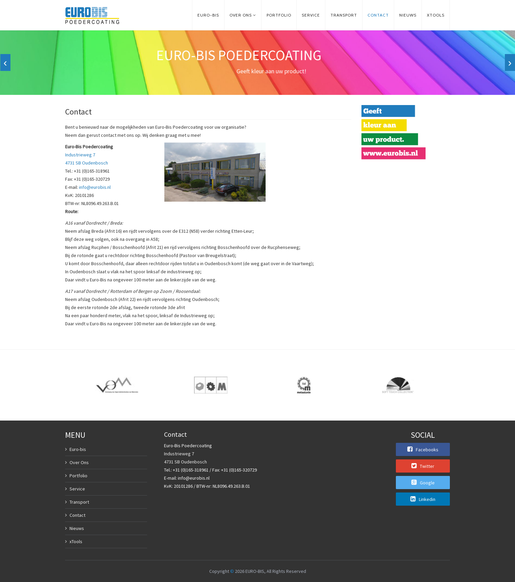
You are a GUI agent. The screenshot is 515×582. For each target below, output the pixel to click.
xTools (435, 15)
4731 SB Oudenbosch (86, 163)
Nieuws (407, 15)
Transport (343, 15)
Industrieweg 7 (80, 155)
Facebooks (422, 449)
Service (311, 15)
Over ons (240, 15)
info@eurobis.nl (95, 187)
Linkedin (422, 499)
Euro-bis (208, 15)
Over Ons (79, 462)
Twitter (422, 466)
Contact (378, 15)
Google (423, 482)
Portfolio (279, 15)
